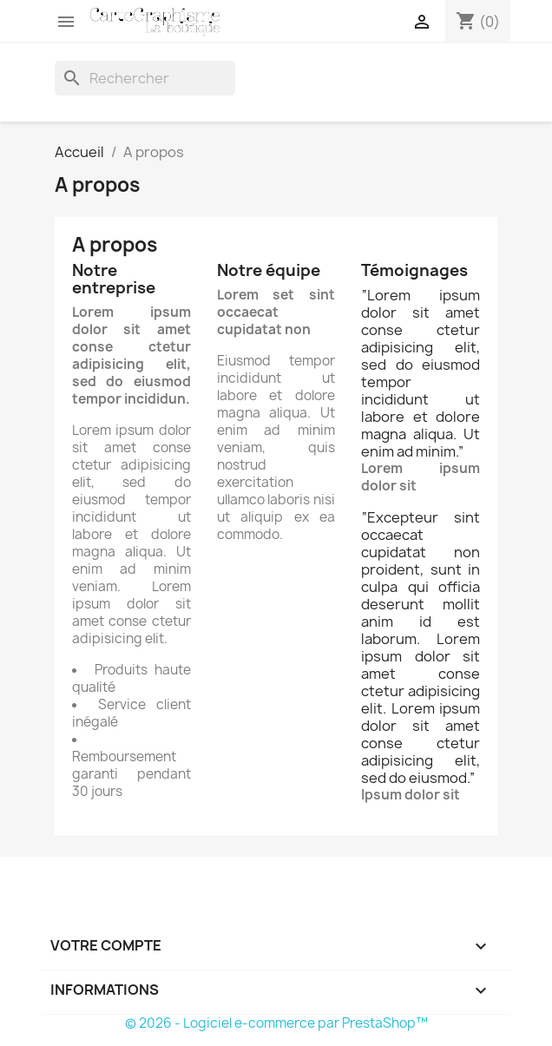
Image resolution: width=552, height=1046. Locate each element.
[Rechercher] (145, 78)
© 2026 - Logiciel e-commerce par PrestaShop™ (276, 1023)
